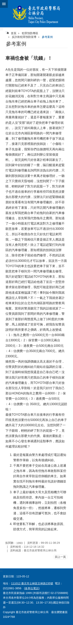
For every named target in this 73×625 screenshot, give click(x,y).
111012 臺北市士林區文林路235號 (32, 583)
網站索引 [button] (4, 4)
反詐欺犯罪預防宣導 (24, 36)
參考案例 (47, 36)
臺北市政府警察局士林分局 (36, 13)
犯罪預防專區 (30, 33)
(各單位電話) (32, 588)
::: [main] (6, 32)
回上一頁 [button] (60, 556)
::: (1, 29)
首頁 (13, 33)
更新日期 (8, 576)
